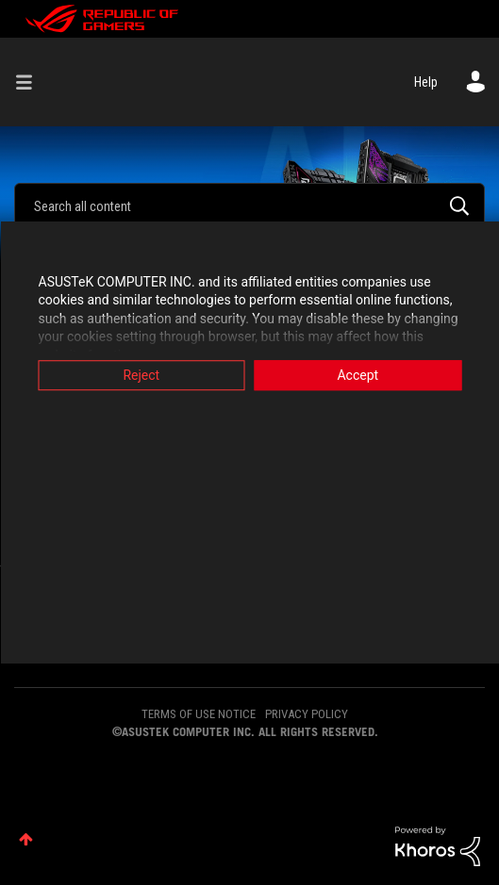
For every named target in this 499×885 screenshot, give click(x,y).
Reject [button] (141, 375)
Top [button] (26, 839)
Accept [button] (357, 375)
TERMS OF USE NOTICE (198, 714)
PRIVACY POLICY (306, 714)
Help (426, 82)
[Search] (249, 205)
